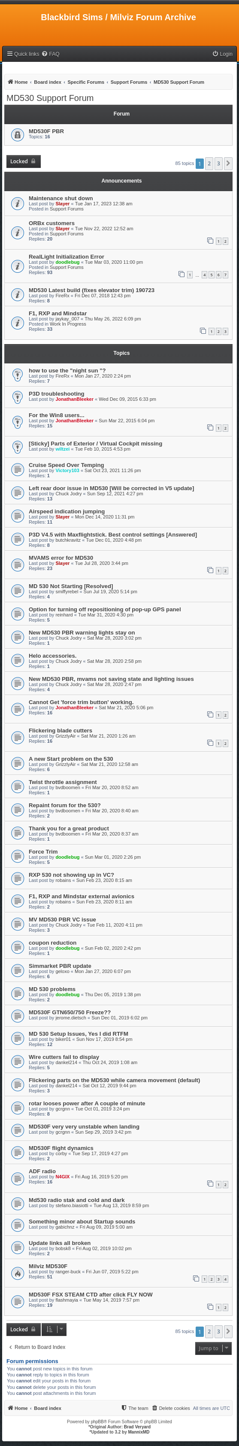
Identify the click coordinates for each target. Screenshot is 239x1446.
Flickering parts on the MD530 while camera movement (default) (114, 1080)
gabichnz (64, 1226)
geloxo (62, 971)
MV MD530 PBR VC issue (62, 919)
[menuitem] (50, 54)
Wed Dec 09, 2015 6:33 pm (127, 399)
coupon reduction (52, 943)
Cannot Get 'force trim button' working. (81, 702)
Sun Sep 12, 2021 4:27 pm (115, 493)
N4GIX (62, 1176)
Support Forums (67, 208)
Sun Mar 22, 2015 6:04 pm (126, 420)
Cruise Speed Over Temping (66, 465)
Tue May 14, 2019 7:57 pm (111, 1300)
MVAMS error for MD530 (61, 558)
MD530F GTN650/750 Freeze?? (70, 1012)
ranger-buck (68, 1271)
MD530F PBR (46, 131)
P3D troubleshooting (57, 393)
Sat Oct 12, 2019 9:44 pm (109, 1085)
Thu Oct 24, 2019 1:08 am (109, 1062)
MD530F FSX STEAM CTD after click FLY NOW (91, 1294)
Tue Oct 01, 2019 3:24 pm (102, 1108)
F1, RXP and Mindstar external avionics (81, 896)
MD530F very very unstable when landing (84, 1126)
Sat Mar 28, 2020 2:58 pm (114, 661)
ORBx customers (52, 223)
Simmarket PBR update (60, 966)
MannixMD (139, 1432)
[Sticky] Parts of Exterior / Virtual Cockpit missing (95, 443)
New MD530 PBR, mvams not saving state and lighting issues (111, 679)
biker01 (63, 1039)
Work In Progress (68, 323)
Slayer (62, 203)
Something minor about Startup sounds (82, 1221)
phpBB (97, 1421)
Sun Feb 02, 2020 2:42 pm (113, 948)
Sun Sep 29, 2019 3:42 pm (103, 1132)
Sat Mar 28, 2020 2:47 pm (114, 684)
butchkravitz (68, 540)
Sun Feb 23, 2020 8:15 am (104, 880)
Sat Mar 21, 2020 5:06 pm (126, 707)
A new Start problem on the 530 (71, 759)
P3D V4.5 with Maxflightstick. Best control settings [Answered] (113, 534)
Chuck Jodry (68, 493)
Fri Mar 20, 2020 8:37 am (112, 833)
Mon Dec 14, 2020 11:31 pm (105, 516)
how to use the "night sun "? (67, 370)
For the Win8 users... (57, 415)
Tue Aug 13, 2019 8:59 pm (121, 1205)
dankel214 (66, 1062)
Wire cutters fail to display (64, 1057)
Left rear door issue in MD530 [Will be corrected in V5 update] (111, 488)
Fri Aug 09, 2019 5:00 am (106, 1226)
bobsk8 (62, 1248)
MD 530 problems (52, 989)
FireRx (62, 295)
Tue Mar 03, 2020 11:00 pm (114, 262)
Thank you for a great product (69, 828)
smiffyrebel (66, 591)
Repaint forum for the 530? (65, 805)
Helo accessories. (52, 656)
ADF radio (42, 1171)
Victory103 (67, 470)
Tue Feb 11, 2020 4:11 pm (114, 924)
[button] (228, 163)
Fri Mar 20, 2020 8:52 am (112, 787)
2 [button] (209, 163)
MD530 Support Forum (50, 98)
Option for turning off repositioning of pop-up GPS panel (105, 609)
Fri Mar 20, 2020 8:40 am (112, 810)
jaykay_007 (67, 318)
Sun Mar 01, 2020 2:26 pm (113, 857)
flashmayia (66, 1300)
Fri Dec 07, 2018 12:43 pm (102, 295)
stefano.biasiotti (71, 1205)
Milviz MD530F (48, 1266)
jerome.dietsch (70, 1017)
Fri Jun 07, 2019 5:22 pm (112, 1271)
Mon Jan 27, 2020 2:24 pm (103, 375)
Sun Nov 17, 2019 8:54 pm (104, 1039)
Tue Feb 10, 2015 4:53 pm (102, 448)
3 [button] (218, 163)
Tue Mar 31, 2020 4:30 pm (105, 614)
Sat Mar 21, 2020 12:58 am (109, 764)
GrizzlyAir (65, 735)
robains (63, 880)
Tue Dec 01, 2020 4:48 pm (114, 540)
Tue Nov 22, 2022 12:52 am (104, 228)
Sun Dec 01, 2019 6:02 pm (119, 1017)
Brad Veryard (137, 1427)
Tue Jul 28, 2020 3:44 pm (101, 563)
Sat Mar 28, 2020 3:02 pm (114, 638)
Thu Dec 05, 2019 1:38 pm (113, 994)
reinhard (64, 614)
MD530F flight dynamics (61, 1148)
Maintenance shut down (61, 198)
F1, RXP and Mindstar (58, 313)
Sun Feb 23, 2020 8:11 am (104, 901)
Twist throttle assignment (63, 782)
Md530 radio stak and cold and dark (77, 1200)
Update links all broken (60, 1243)
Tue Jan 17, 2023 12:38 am (104, 203)
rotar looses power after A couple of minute (87, 1103)
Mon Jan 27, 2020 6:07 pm (103, 971)
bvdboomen (67, 787)
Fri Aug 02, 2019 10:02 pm (104, 1248)
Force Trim (43, 851)
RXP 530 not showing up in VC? (71, 875)
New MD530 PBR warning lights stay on (82, 632)
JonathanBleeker (74, 399)
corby (61, 1153)
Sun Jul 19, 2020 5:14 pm (110, 591)
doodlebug (67, 262)
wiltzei (62, 448)
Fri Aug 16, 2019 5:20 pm (101, 1176)
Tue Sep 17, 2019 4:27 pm (100, 1153)
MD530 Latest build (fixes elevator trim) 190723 (91, 290)
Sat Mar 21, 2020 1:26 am (108, 735)
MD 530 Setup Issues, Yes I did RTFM (78, 1034)
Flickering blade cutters (60, 730)
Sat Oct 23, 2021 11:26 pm (113, 470)
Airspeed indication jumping (67, 511)
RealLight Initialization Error (66, 256)
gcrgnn (62, 1108)
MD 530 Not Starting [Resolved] (71, 586)
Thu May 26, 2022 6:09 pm (113, 318)
